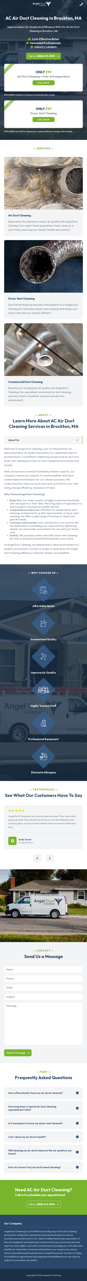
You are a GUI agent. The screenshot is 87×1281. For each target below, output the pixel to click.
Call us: (41, 56)
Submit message (15, 1052)
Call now (43, 82)
